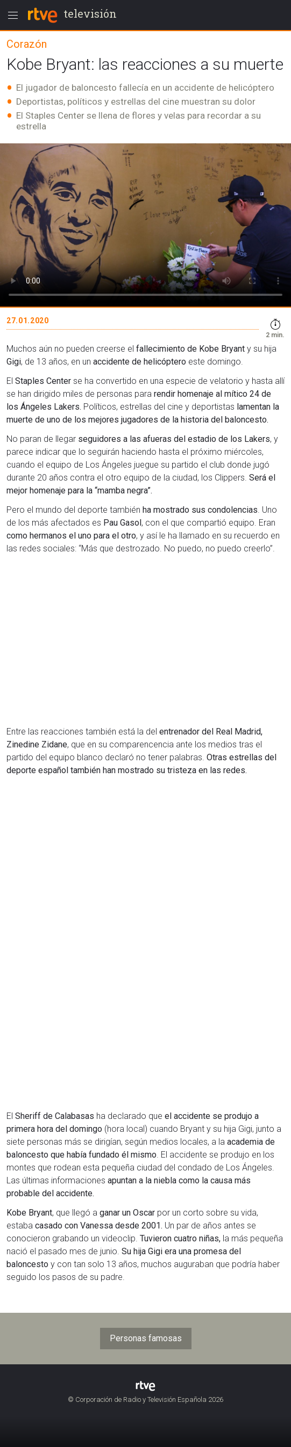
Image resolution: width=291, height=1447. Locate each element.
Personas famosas (146, 1338)
